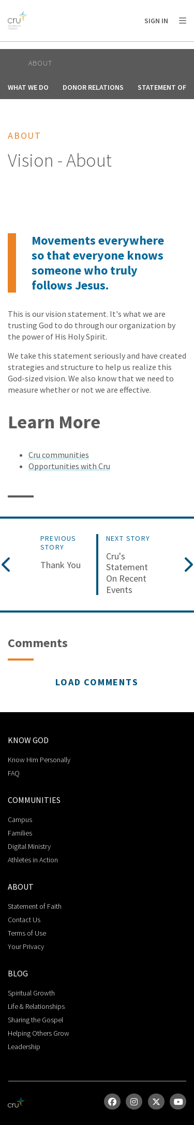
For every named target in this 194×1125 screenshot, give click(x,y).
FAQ (14, 773)
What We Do (28, 87)
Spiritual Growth (31, 993)
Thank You (60, 565)
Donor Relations (93, 87)
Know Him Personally (39, 759)
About (40, 63)
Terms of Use (27, 933)
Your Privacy (26, 946)
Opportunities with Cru (69, 466)
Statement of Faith (35, 906)
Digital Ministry (29, 846)
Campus (20, 819)
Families (20, 833)
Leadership (24, 1046)
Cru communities (58, 454)
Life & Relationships (36, 1006)
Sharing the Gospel (35, 1019)
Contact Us (24, 919)
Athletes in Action (33, 859)
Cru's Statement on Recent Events (127, 573)
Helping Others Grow (38, 1033)
